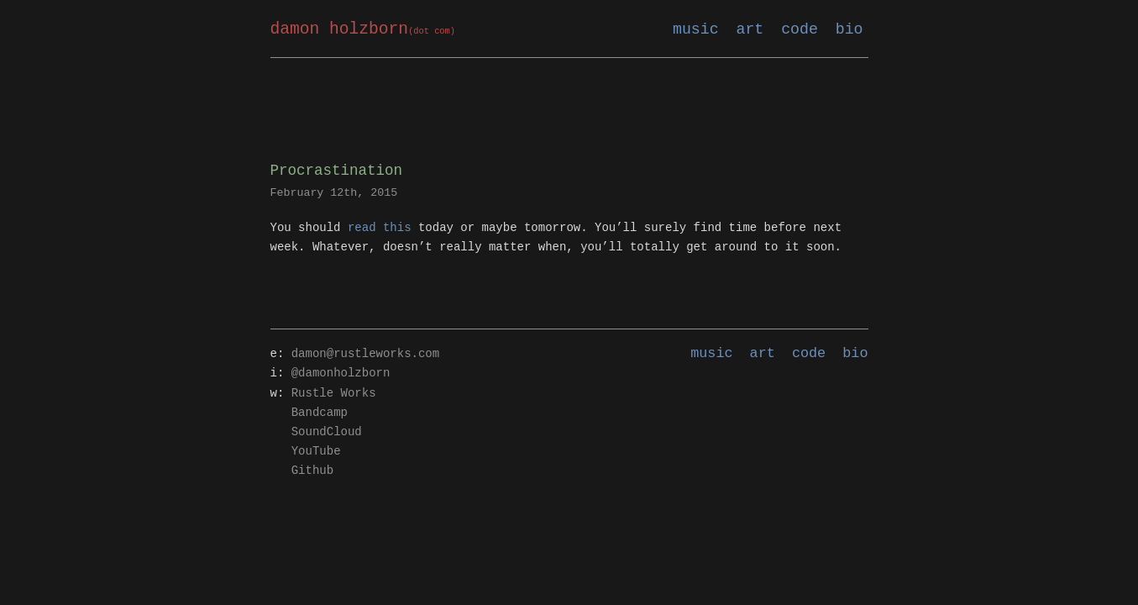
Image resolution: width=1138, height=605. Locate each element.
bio (849, 29)
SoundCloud (326, 432)
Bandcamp (319, 413)
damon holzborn (363, 29)
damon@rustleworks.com (365, 354)
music (696, 29)
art (750, 29)
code (799, 29)
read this (380, 228)
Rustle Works (333, 394)
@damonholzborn (341, 373)
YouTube (316, 452)
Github (312, 471)
